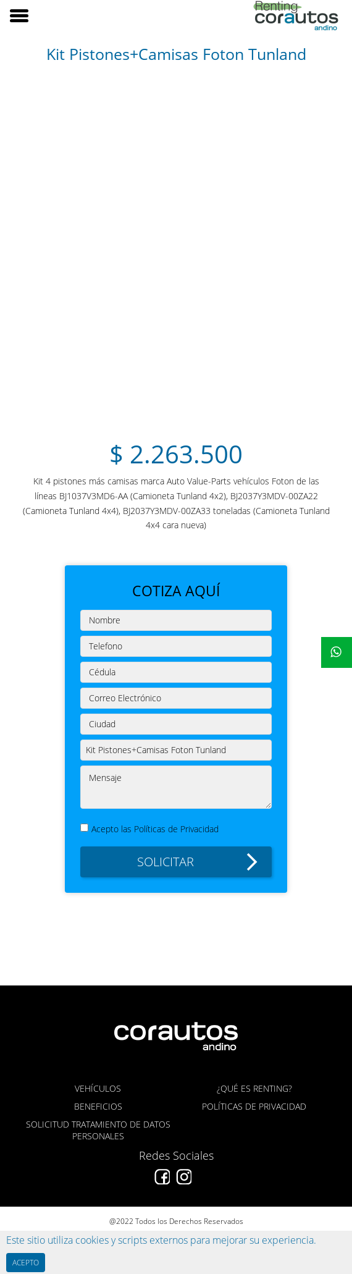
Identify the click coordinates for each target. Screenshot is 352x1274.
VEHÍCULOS (98, 1088)
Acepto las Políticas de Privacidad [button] (155, 828)
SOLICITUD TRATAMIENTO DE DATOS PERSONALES (98, 1130)
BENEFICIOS (98, 1106)
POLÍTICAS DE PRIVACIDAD (254, 1106)
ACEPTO (25, 1262)
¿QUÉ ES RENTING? (254, 1088)
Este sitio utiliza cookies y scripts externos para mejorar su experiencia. (161, 1240)
